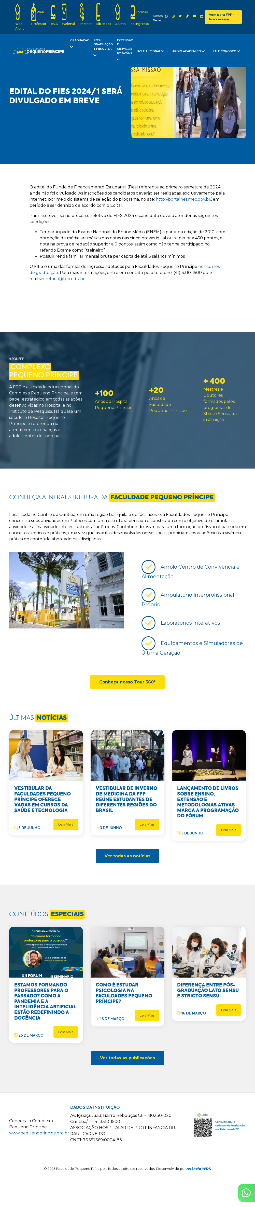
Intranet (86, 14)
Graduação (79, 44)
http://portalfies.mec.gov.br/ (183, 199)
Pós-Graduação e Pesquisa (102, 48)
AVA (54, 14)
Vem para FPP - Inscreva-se (221, 17)
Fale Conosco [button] (227, 52)
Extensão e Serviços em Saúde (124, 50)
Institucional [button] (151, 52)
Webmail (69, 14)
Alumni (120, 14)
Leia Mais (65, 824)
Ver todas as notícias (127, 856)
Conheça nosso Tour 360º (127, 682)
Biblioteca (103, 14)
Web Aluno (19, 16)
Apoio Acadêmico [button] (189, 52)
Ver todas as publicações (127, 1057)
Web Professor (38, 14)
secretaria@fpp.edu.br (62, 278)
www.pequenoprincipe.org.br (39, 1133)
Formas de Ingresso (140, 14)
